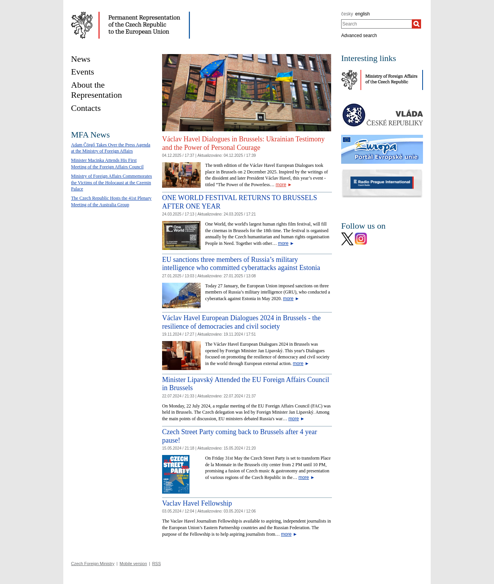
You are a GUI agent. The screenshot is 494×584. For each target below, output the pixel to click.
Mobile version (133, 563)
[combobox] (376, 24)
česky (347, 14)
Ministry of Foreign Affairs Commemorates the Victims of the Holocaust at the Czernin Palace (111, 182)
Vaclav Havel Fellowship (197, 503)
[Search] (416, 24)
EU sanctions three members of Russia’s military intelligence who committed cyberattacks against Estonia (241, 264)
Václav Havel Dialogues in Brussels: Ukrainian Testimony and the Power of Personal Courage (243, 143)
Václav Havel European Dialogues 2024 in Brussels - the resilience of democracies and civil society (241, 322)
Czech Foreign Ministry (92, 563)
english (362, 14)
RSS (156, 563)
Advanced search (359, 35)
